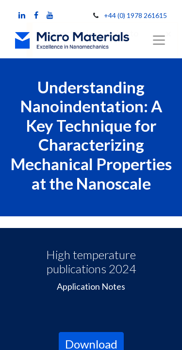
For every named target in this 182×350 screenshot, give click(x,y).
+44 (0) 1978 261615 (135, 15)
